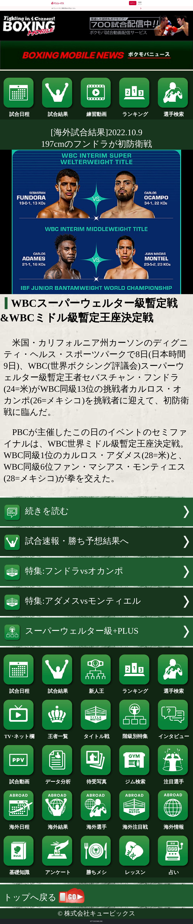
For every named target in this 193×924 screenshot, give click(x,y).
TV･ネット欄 (19, 734)
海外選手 (96, 824)
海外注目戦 (135, 824)
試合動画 (19, 779)
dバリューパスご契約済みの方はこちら (63, 8)
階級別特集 (135, 733)
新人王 (96, 688)
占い (173, 870)
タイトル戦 (96, 734)
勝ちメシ (96, 870)
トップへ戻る (44, 897)
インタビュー (173, 734)
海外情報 (173, 824)
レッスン (135, 870)
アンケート (57, 870)
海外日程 (19, 824)
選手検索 (173, 111)
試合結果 (57, 111)
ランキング (135, 111)
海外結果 (57, 824)
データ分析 (57, 779)
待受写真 (96, 779)
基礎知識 (19, 870)
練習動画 (96, 111)
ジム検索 (135, 779)
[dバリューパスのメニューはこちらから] (140, 3)
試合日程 (19, 111)
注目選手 (173, 779)
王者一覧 (57, 734)
